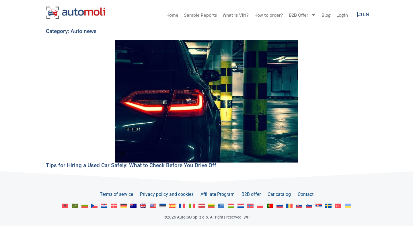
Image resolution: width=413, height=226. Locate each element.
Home (172, 14)
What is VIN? (236, 14)
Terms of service (116, 194)
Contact (305, 194)
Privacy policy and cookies (167, 194)
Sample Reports (200, 14)
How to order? (268, 14)
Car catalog (279, 194)
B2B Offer (302, 15)
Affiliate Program (217, 194)
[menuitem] (65, 206)
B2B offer (251, 194)
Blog (326, 14)
